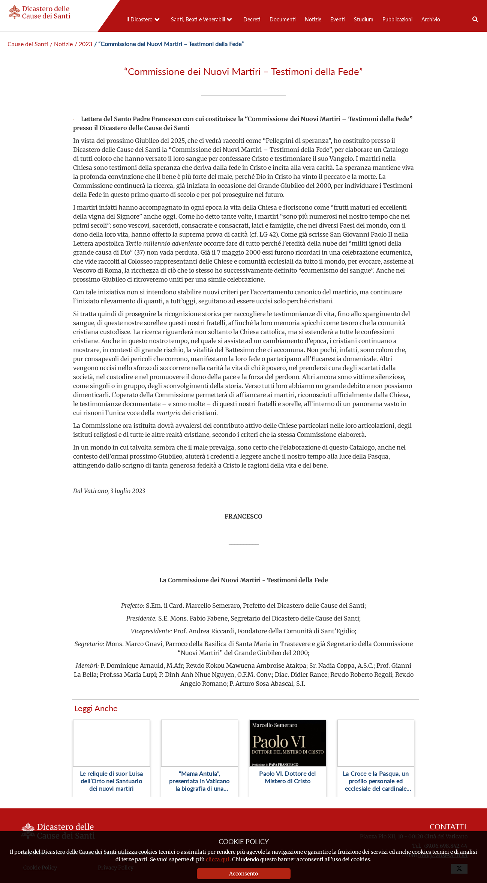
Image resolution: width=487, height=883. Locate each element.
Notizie (313, 19)
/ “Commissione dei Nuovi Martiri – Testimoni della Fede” (169, 43)
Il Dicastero (139, 19)
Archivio (430, 19)
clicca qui (217, 859)
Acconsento (243, 873)
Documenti (283, 19)
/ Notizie (61, 43)
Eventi (337, 19)
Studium (363, 19)
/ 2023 (83, 43)
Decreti (252, 19)
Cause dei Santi (27, 43)
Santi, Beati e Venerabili (198, 19)
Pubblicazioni (397, 19)
